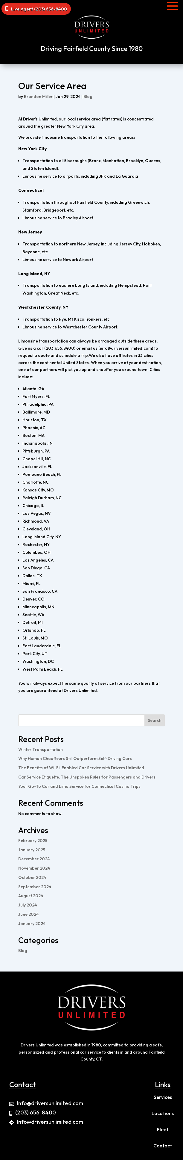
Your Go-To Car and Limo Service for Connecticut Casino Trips (79, 786)
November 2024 (34, 868)
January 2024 (31, 923)
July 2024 (27, 905)
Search (154, 720)
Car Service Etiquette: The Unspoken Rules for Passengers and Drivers (86, 777)
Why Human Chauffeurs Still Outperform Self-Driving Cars (75, 758)
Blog (87, 96)
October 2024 (32, 877)
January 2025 (31, 850)
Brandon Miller (38, 96)
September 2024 (34, 886)
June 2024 (28, 914)
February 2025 (32, 840)
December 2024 (34, 859)
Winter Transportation (40, 749)
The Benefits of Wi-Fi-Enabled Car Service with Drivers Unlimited (81, 767)
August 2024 (30, 895)
